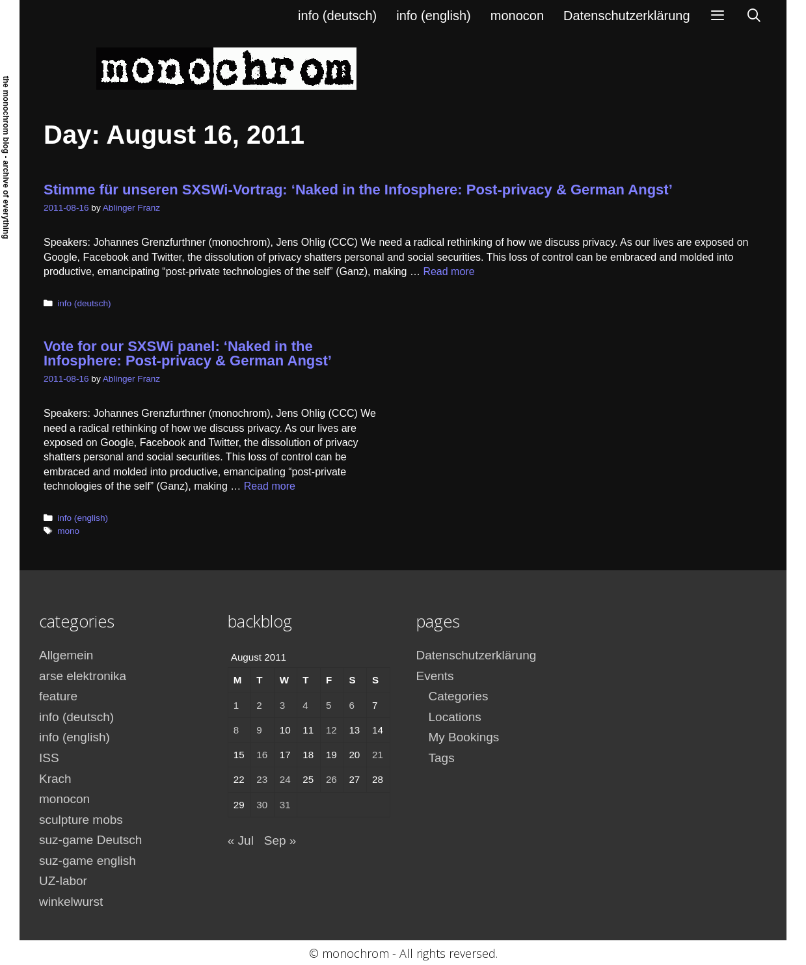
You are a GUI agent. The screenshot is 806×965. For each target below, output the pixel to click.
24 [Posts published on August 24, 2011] (285, 779)
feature (58, 696)
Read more (448, 271)
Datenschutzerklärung (626, 15)
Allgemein (66, 655)
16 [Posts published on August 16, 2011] (261, 754)
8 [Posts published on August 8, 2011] (236, 729)
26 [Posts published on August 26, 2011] (331, 779)
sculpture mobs (81, 819)
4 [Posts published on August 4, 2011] (305, 705)
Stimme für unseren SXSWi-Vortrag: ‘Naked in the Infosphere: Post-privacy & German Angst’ (358, 189)
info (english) (433, 15)
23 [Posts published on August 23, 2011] (261, 779)
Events (435, 676)
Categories (459, 696)
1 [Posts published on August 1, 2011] (236, 705)
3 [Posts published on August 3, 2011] (282, 705)
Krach (55, 779)
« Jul (241, 840)
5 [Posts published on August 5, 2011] (328, 705)
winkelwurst (71, 901)
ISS (49, 758)
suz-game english (87, 860)
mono (68, 531)
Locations (455, 717)
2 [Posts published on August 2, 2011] (259, 705)
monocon (517, 15)
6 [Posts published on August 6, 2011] (351, 705)
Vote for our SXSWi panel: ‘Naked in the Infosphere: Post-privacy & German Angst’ (188, 353)
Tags (442, 758)
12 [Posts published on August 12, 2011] (331, 729)
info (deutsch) (337, 15)
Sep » (280, 840)
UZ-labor (63, 881)
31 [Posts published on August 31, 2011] (285, 804)
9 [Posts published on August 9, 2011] (259, 729)
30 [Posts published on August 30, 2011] (261, 804)
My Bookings (464, 737)
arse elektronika (82, 676)
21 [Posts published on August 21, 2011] (377, 754)
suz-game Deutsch (90, 840)
